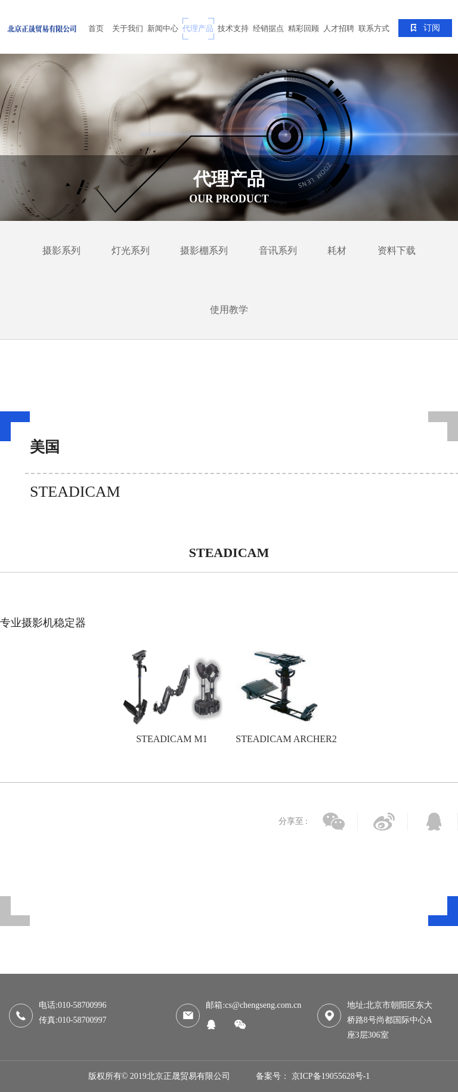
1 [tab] (229, 767)
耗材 (336, 250)
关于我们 (127, 28)
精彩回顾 (303, 28)
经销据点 (268, 28)
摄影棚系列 (204, 250)
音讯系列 (278, 250)
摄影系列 (61, 250)
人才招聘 (338, 28)
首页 (96, 28)
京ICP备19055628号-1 (331, 1076)
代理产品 (197, 28)
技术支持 (233, 28)
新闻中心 (162, 28)
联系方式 (373, 28)
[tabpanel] (229, 137)
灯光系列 (131, 250)
